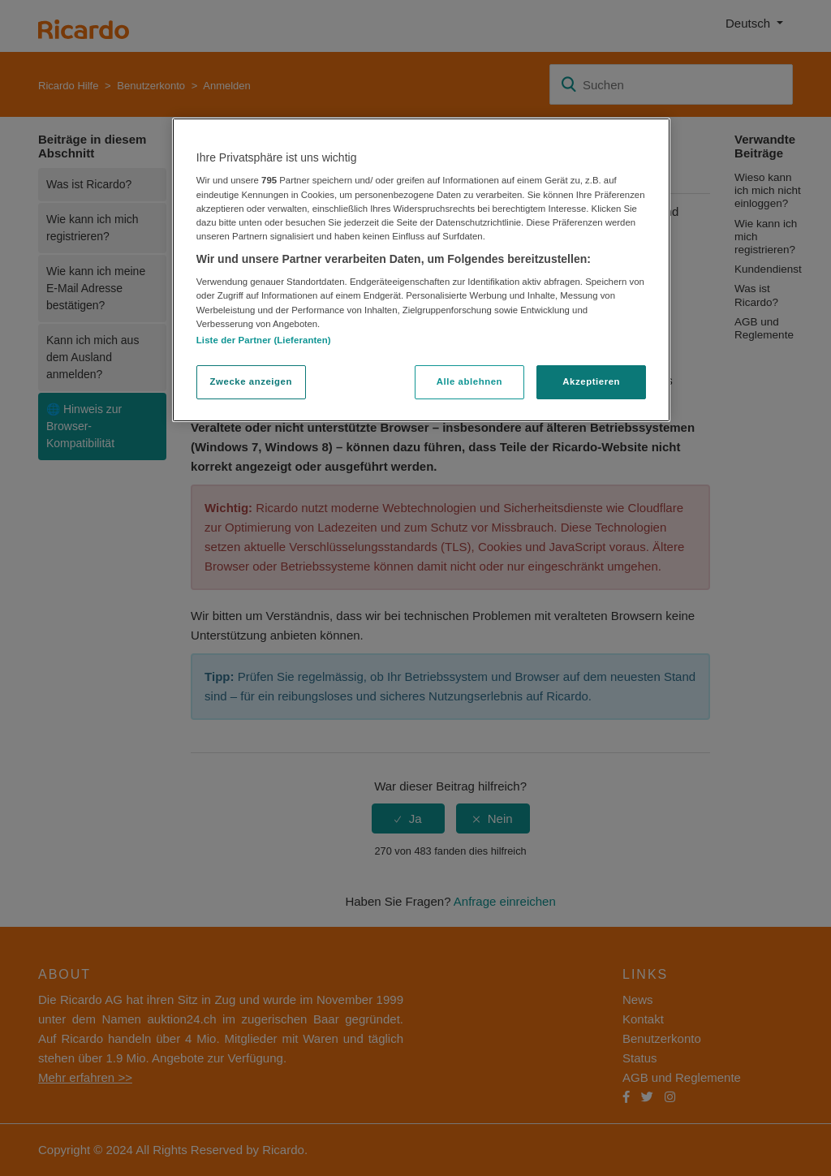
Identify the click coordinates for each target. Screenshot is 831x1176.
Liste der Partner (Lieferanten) (263, 340)
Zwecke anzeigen (251, 381)
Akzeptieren (591, 381)
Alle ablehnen (469, 381)
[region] (421, 270)
